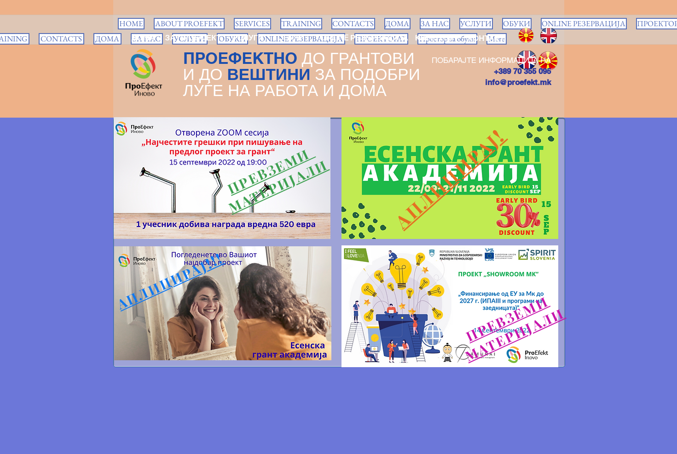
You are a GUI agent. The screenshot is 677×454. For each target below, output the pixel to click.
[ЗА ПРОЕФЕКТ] (193, 38)
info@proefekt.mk (518, 82)
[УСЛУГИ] (248, 38)
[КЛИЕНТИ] (433, 38)
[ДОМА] (144, 38)
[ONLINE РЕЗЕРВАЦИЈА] (364, 38)
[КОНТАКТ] (486, 38)
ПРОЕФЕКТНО (240, 58)
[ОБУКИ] (291, 38)
